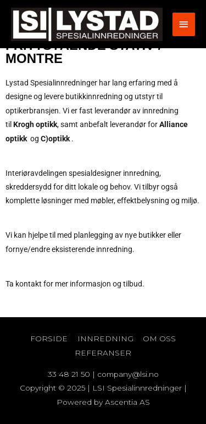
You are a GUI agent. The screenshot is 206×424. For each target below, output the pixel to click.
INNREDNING (105, 338)
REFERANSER (103, 352)
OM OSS (159, 338)
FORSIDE (49, 338)
